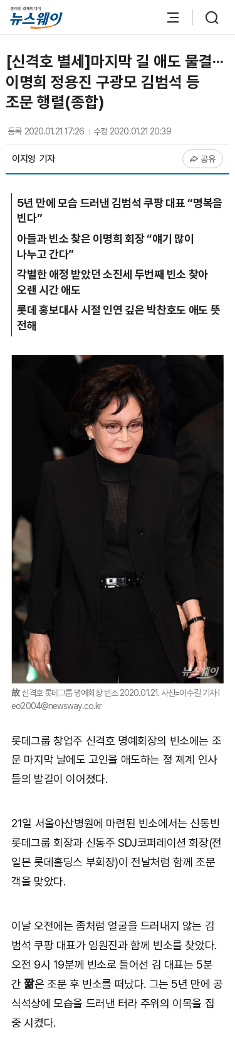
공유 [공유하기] (202, 159)
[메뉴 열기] (167, 17)
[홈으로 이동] (36, 17)
